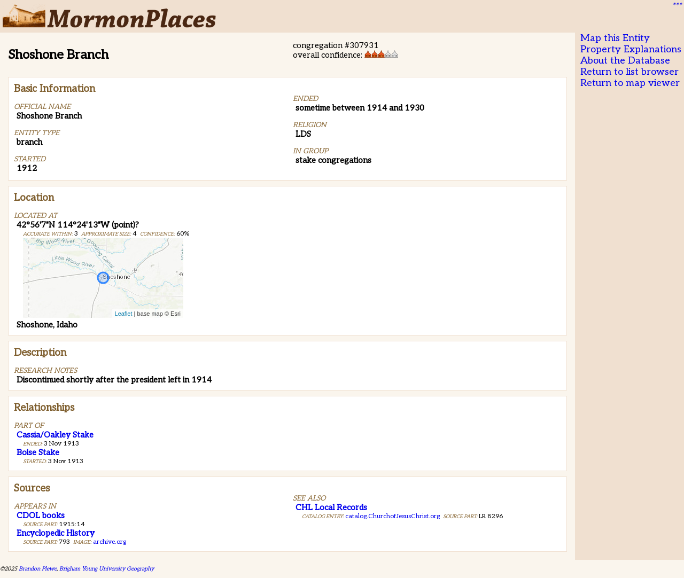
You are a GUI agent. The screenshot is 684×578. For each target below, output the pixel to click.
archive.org (109, 542)
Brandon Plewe (38, 568)
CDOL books (41, 515)
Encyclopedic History (56, 533)
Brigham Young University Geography (106, 568)
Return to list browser (629, 71)
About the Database (625, 60)
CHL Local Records (331, 507)
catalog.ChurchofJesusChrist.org (392, 516)
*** (676, 6)
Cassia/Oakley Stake (55, 435)
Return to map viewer (630, 83)
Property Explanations (630, 49)
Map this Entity (615, 38)
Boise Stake (38, 452)
